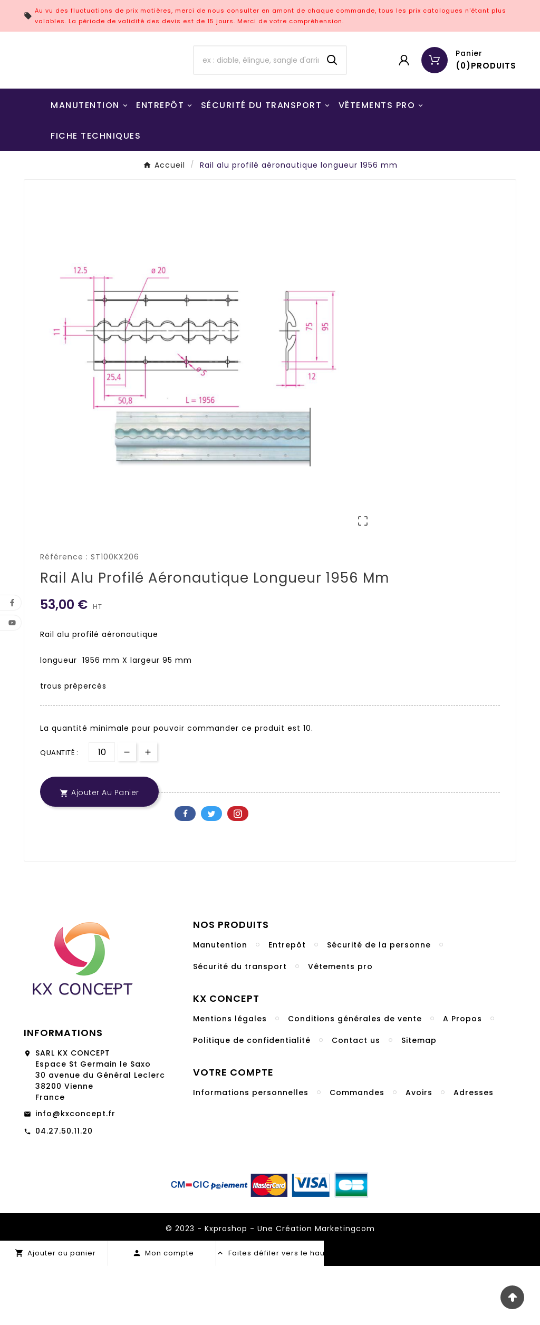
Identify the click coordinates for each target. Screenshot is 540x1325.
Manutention (220, 1004)
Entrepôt (287, 1004)
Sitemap (419, 1099)
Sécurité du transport (240, 1025)
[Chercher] (256, 89)
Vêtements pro (340, 1025)
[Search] (332, 89)
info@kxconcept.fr (75, 1172)
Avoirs (419, 1151)
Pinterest (237, 872)
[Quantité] (102, 811)
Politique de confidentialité (252, 1099)
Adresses (474, 1151)
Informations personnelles (250, 1151)
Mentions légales (230, 1077)
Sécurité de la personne (379, 1004)
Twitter (211, 872)
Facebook (185, 872)
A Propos (462, 1077)
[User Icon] (404, 89)
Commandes (357, 1151)
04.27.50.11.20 (64, 1190)
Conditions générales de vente (355, 1077)
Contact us (356, 1099)
